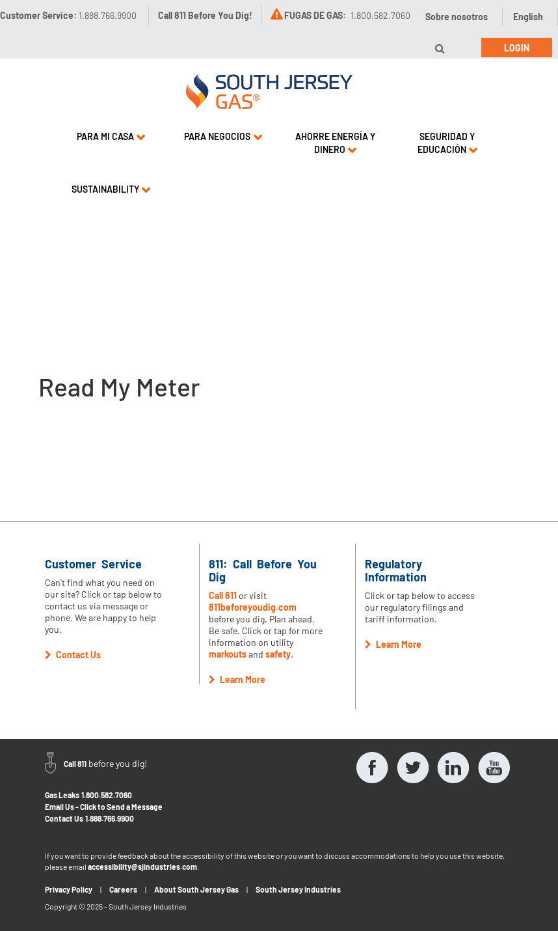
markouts (227, 654)
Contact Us (64, 818)
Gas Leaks (62, 794)
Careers (123, 889)
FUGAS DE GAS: (315, 15)
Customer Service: (68, 15)
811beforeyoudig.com (253, 607)
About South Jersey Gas (196, 889)
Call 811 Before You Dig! (205, 15)
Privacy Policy (68, 889)
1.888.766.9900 (109, 818)
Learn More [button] (237, 679)
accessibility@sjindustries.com (142, 866)
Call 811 (223, 595)
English (528, 16)
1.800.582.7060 (106, 794)
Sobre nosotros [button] (456, 16)
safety (278, 654)
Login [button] (516, 47)
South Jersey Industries (298, 889)
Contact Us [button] (73, 654)
